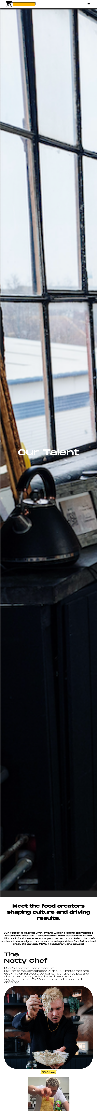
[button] (88, 4)
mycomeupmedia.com (29, 971)
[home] (19, 4)
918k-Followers (48, 1072)
